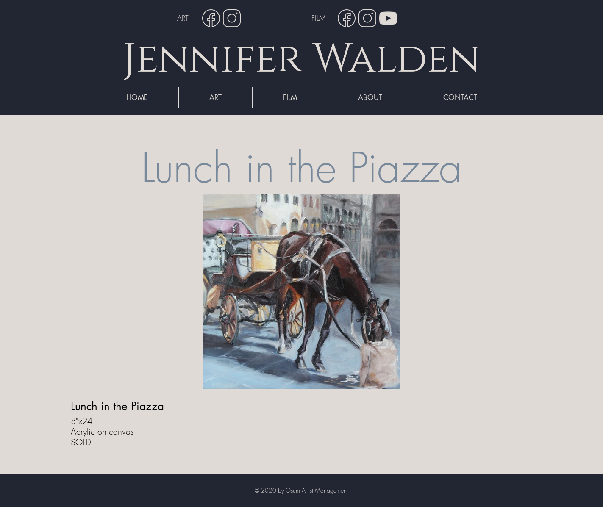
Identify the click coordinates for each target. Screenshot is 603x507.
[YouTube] (388, 18)
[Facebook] (211, 18)
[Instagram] (232, 18)
